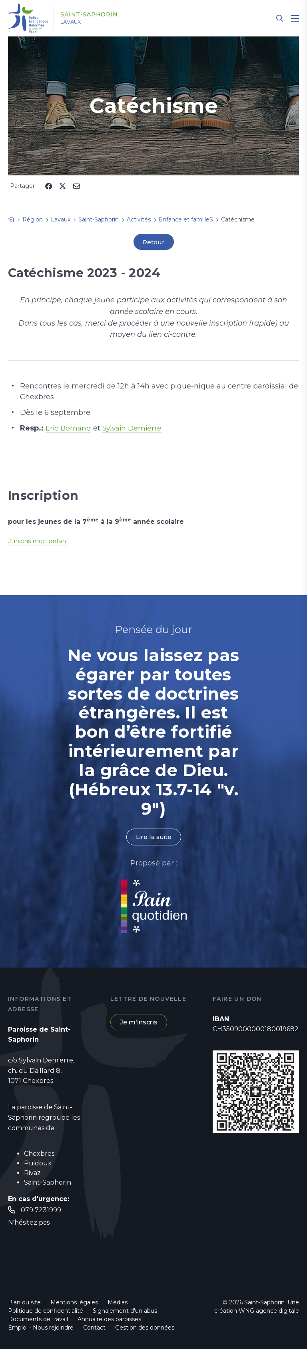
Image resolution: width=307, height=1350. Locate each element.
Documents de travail (38, 1320)
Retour (153, 242)
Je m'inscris (138, 1023)
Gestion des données (144, 1328)
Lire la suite (153, 837)
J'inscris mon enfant (39, 541)
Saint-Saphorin (95, 15)
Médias (118, 1303)
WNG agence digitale (269, 1311)
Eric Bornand (69, 428)
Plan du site (24, 1303)
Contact (94, 1328)
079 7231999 (41, 1210)
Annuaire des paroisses (109, 1320)
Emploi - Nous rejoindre (41, 1328)
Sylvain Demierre (134, 428)
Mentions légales (74, 1303)
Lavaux (75, 22)
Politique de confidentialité (45, 1311)
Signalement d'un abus (125, 1311)
